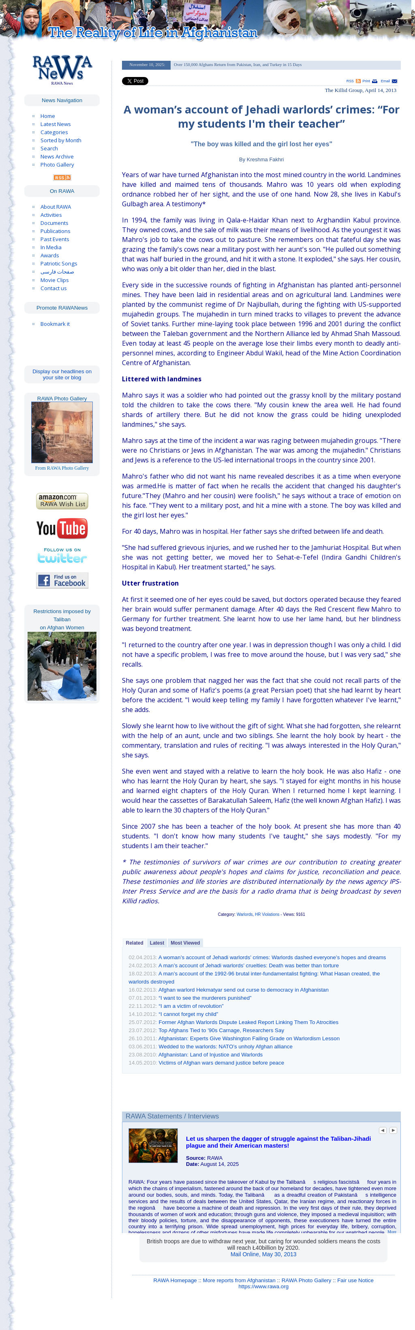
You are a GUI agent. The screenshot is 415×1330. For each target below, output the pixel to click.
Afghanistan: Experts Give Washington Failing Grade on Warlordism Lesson (249, 1038)
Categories (54, 132)
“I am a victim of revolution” (191, 1006)
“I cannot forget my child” (188, 1014)
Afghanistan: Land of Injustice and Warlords (210, 1055)
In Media (51, 247)
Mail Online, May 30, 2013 (264, 1254)
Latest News (56, 124)
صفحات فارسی (57, 272)
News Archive (57, 156)
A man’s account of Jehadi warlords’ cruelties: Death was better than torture (248, 965)
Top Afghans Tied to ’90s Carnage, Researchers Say (221, 1030)
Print (366, 81)
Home (48, 116)
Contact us (54, 288)
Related (134, 943)
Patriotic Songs (59, 263)
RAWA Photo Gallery (307, 1280)
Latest (157, 943)
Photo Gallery (57, 164)
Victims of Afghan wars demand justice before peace (221, 1063)
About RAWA (56, 206)
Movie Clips (55, 280)
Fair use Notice (355, 1280)
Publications (56, 231)
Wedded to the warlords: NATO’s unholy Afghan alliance (226, 1046)
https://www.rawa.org (263, 1286)
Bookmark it (55, 323)
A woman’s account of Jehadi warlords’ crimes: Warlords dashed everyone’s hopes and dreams (272, 957)
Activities (51, 214)
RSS (350, 81)
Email (385, 81)
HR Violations (267, 914)
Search (49, 148)
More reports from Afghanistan (239, 1280)
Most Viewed (185, 943)
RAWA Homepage (175, 1280)
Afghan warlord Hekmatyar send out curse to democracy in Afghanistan (243, 990)
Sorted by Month (61, 140)
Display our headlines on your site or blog (62, 374)
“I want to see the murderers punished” (205, 998)
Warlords (245, 914)
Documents (54, 223)
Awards (50, 255)
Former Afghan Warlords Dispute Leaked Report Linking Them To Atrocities (249, 1022)
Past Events (55, 239)
